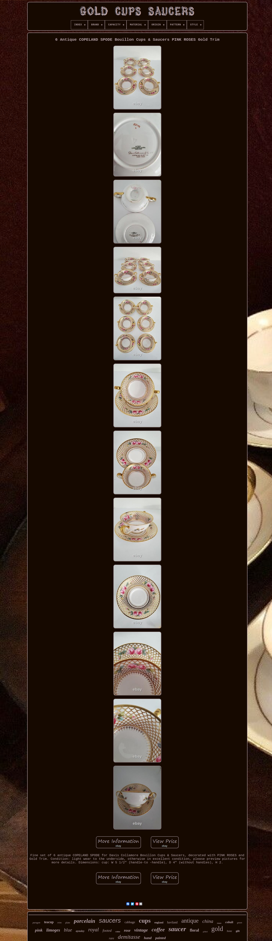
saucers (110, 920)
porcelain (84, 921)
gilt (238, 930)
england (158, 922)
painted (160, 938)
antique (190, 920)
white (117, 931)
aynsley (80, 930)
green (239, 922)
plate (67, 922)
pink (38, 930)
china (207, 921)
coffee (158, 929)
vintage (141, 930)
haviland (172, 922)
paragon (36, 922)
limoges (53, 930)
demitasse (129, 937)
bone (229, 931)
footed (107, 930)
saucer (177, 928)
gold (217, 928)
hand (147, 938)
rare (111, 938)
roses (219, 923)
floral (194, 930)
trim (59, 922)
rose (127, 930)
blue (68, 929)
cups (145, 920)
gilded (205, 932)
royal (93, 929)
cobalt (229, 922)
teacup (49, 922)
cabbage (129, 922)
